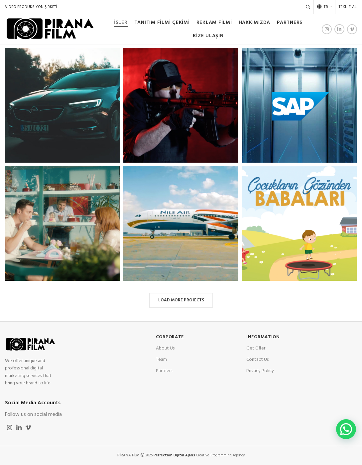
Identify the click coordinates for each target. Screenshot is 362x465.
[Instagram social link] (327, 29)
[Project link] (62, 105)
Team (161, 359)
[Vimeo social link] (352, 29)
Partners (164, 371)
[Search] (307, 7)
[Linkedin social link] (339, 29)
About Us (165, 348)
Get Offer (255, 348)
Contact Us (257, 359)
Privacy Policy (260, 371)
